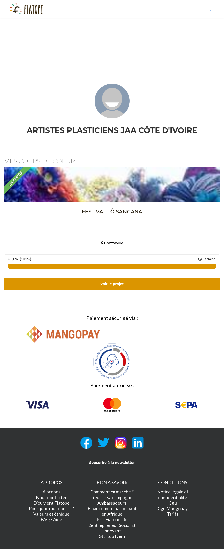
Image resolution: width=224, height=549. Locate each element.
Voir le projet (112, 284)
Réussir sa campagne (112, 497)
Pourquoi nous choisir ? (51, 508)
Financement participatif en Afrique (112, 511)
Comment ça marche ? (112, 491)
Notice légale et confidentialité (172, 494)
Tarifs (172, 514)
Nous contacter (51, 497)
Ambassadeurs (112, 503)
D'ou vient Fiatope (51, 503)
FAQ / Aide (51, 519)
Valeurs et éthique (51, 514)
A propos (51, 491)
